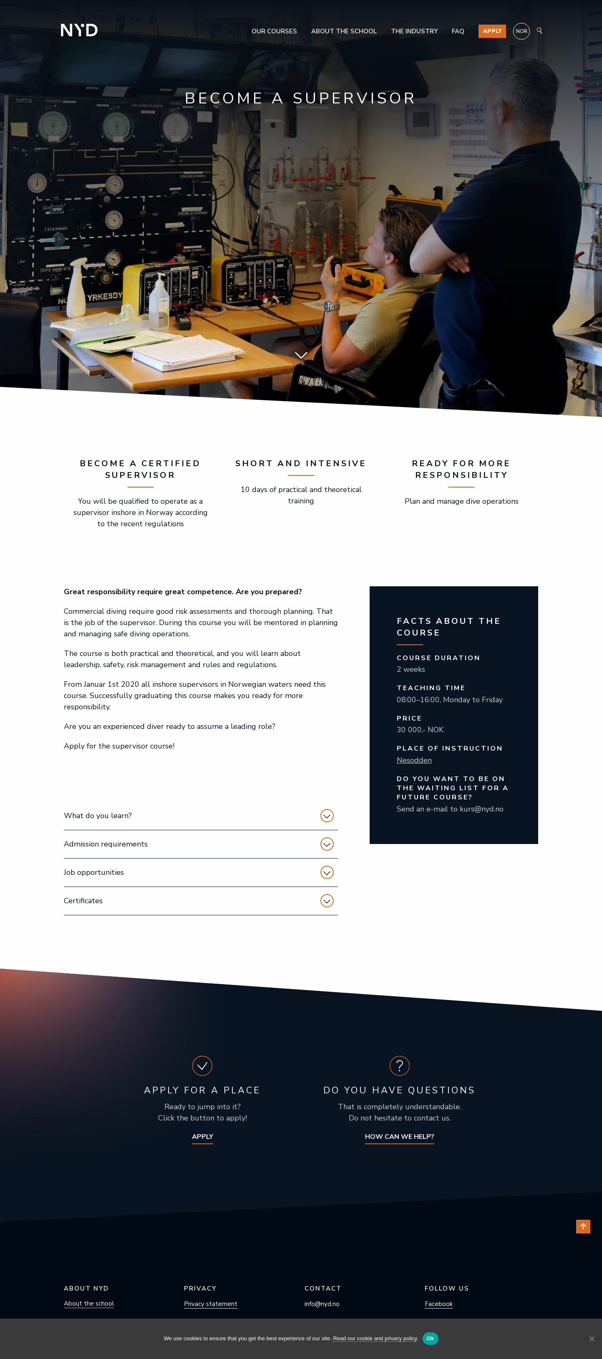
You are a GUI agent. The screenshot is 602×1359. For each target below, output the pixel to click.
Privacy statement (210, 1304)
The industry (414, 31)
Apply (492, 31)
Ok (430, 1338)
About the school (344, 31)
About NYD (86, 1288)
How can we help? (399, 1136)
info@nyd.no (322, 1304)
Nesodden (414, 760)
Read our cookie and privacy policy (375, 1338)
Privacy (200, 1288)
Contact (323, 1288)
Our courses (274, 31)
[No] (591, 1338)
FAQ (458, 31)
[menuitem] (521, 31)
